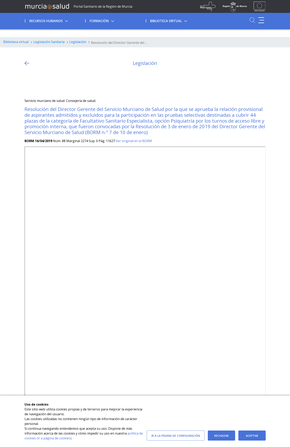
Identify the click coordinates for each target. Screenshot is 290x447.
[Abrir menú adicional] (261, 20)
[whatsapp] (43, 82)
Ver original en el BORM (134, 141)
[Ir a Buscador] (252, 20)
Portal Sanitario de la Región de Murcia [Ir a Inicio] (103, 6)
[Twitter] (28, 82)
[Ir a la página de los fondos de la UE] (259, 6)
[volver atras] (27, 63)
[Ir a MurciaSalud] (47, 6)
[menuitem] (55, 20)
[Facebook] (35, 82)
